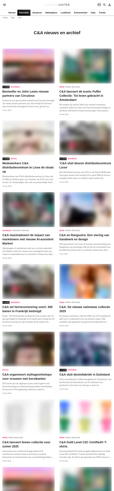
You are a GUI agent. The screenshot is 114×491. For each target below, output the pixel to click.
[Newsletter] (99, 5)
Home (5, 18)
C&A (19, 18)
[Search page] (104, 5)
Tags (13, 18)
